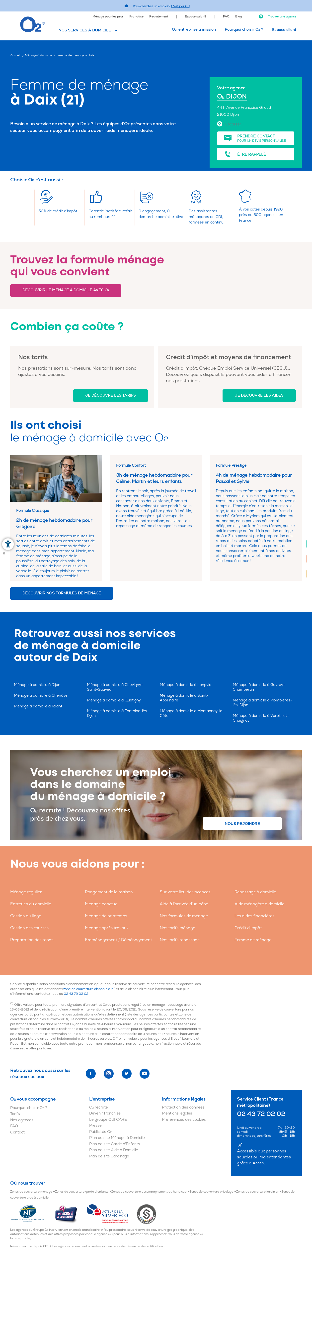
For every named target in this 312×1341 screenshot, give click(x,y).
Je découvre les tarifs (110, 395)
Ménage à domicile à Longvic (185, 684)
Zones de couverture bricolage (211, 1192)
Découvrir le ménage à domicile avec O (65, 290)
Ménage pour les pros (108, 16)
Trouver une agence (277, 16)
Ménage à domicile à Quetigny (114, 700)
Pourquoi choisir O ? (244, 29)
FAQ (226, 16)
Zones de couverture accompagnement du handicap (149, 1192)
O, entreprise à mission (194, 29)
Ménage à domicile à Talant (38, 706)
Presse (95, 1125)
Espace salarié (195, 16)
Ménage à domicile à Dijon (37, 684)
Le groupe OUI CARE (108, 1119)
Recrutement (158, 16)
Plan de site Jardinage (109, 1156)
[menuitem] (108, 16)
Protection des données (183, 1107)
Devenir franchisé (105, 1113)
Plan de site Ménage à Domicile (117, 1137)
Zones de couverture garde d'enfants (81, 1192)
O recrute (98, 1107)
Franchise (136, 16)
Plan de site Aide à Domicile (113, 1150)
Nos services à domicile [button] (85, 30)
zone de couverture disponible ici (88, 989)
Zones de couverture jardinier (257, 1192)
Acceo (258, 1163)
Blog (238, 16)
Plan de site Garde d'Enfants (114, 1144)
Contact (17, 1132)
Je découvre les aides (259, 395)
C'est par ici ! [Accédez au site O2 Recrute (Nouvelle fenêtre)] (180, 6)
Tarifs (15, 1114)
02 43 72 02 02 (76, 994)
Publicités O (100, 1131)
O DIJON (232, 97)
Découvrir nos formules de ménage (61, 593)
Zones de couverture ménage (31, 1192)
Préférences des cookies (184, 1119)
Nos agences (21, 1120)
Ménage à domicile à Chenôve (41, 695)
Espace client (284, 29)
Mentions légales (177, 1113)
